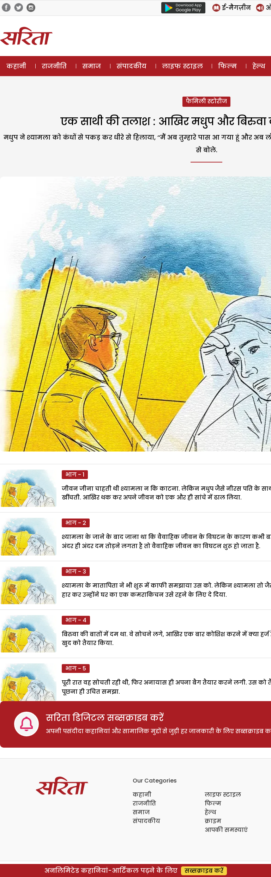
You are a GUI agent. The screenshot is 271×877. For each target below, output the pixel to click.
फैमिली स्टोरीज (206, 101)
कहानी (16, 66)
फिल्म (227, 66)
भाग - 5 (75, 668)
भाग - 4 (75, 620)
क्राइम (213, 821)
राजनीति (54, 66)
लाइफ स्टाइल (182, 66)
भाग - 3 (75, 572)
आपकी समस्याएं (226, 830)
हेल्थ (210, 812)
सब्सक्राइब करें (204, 871)
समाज (91, 66)
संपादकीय (131, 66)
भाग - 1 (74, 475)
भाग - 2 (75, 523)
